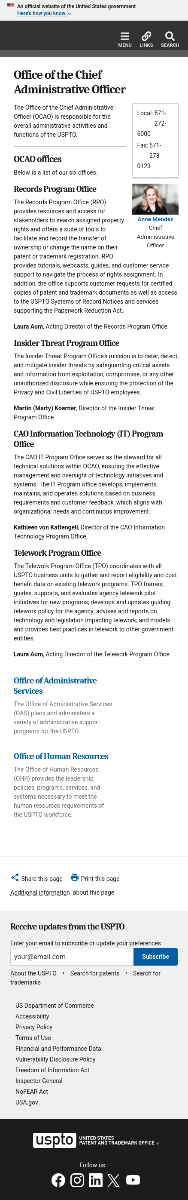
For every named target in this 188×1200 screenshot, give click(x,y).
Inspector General (39, 1080)
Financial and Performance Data (58, 1048)
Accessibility (32, 1016)
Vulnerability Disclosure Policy (55, 1059)
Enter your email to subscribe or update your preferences (85, 943)
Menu (124, 39)
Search (170, 39)
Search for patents (95, 973)
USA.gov (26, 1102)
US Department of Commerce (54, 1005)
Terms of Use (33, 1037)
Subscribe (155, 956)
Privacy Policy (33, 1027)
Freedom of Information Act (52, 1070)
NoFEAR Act (31, 1091)
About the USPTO (33, 973)
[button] (36, 880)
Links (146, 39)
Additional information (40, 892)
